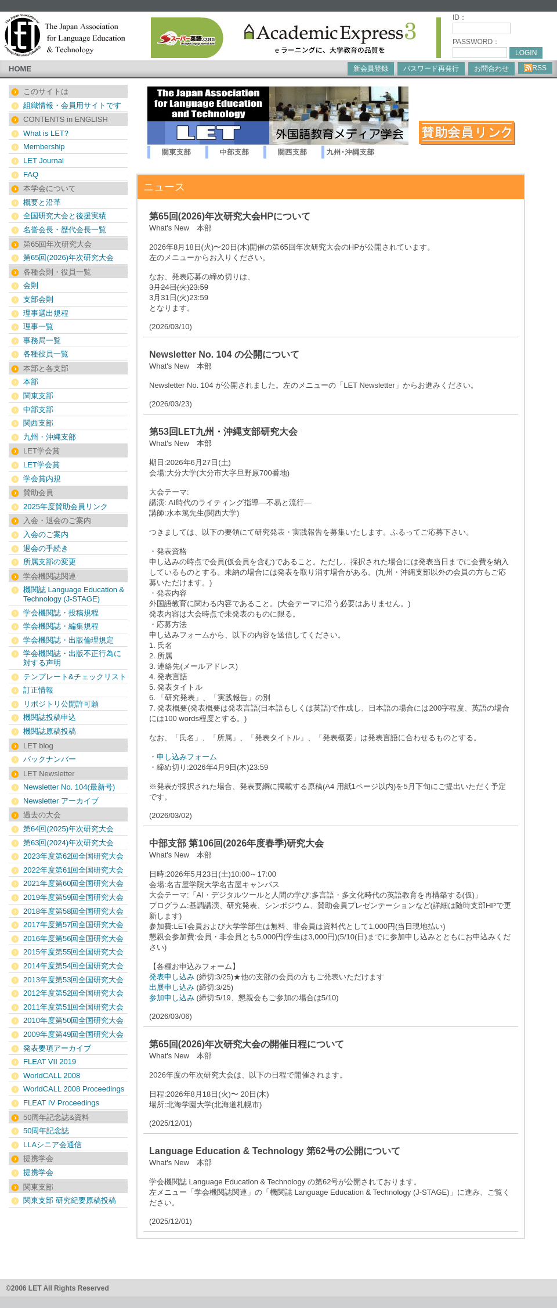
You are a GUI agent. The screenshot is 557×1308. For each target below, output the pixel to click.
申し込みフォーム (187, 756)
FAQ (30, 174)
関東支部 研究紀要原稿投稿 (69, 1200)
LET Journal (43, 160)
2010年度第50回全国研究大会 (73, 1020)
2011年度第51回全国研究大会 (73, 1007)
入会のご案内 (45, 534)
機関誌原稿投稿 (49, 731)
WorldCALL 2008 (51, 1075)
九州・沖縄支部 (49, 437)
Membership (44, 146)
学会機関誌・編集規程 (61, 626)
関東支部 (38, 395)
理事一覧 (38, 326)
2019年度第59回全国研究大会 (73, 897)
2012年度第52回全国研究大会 (73, 993)
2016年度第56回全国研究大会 (73, 938)
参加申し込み (171, 997)
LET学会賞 (41, 464)
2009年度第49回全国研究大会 (73, 1034)
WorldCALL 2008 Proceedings (73, 1088)
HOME (20, 68)
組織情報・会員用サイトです (72, 105)
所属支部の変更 (49, 561)
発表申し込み (171, 976)
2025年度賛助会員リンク (65, 506)
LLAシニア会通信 (52, 1144)
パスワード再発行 (431, 68)
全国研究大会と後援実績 (64, 215)
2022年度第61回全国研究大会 (73, 870)
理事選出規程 (45, 313)
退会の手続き (45, 548)
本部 (30, 381)
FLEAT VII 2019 (49, 1061)
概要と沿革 (42, 202)
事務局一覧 (42, 340)
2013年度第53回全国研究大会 (73, 979)
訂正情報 (38, 690)
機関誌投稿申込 (49, 717)
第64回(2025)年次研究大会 (68, 828)
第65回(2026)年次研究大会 (68, 257)
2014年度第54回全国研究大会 (73, 965)
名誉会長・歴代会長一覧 (64, 229)
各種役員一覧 (45, 353)
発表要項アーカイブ (57, 1048)
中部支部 (38, 409)
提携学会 (38, 1172)
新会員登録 (370, 68)
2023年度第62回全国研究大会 (73, 856)
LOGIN (526, 53)
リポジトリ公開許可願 (61, 704)
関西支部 (38, 423)
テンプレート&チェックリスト (74, 676)
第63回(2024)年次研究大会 (68, 842)
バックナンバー (49, 759)
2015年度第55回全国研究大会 (73, 951)
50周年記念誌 (46, 1130)
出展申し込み (171, 987)
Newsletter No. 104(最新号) (69, 787)
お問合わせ (491, 68)
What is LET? (45, 133)
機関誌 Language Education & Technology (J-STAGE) (73, 594)
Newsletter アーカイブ (61, 801)
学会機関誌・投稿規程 (61, 612)
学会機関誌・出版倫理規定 (68, 640)
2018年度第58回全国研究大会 (73, 911)
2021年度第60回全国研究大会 (73, 883)
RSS (535, 68)
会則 (30, 285)
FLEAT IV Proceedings (61, 1102)
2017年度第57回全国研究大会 (73, 924)
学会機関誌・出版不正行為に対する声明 (72, 658)
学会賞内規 (42, 478)
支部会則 (38, 299)
